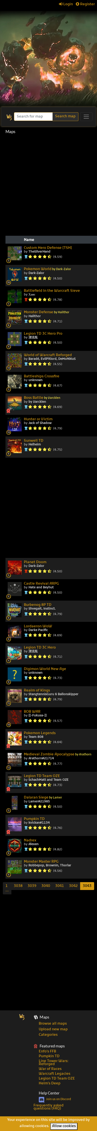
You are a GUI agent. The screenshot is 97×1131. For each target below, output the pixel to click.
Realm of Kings (37, 690)
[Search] (33, 116)
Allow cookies (64, 1126)
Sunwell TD (33, 441)
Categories (48, 1035)
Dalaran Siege (43, 798)
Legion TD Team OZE (42, 776)
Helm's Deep (49, 1083)
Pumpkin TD (34, 819)
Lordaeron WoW (38, 626)
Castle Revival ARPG (41, 584)
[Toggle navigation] (86, 116)
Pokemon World (47, 269)
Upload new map (53, 1029)
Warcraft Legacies (54, 1074)
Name (29, 240)
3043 (87, 886)
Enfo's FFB (47, 1051)
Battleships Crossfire (41, 376)
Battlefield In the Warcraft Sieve (52, 291)
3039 (32, 886)
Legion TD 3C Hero (40, 647)
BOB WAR (32, 712)
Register (85, 4)
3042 (73, 886)
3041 (59, 886)
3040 (45, 886)
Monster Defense (46, 312)
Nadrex (30, 840)
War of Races (50, 1069)
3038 (18, 886)
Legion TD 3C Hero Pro (43, 334)
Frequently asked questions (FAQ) (48, 1107)
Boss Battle (42, 398)
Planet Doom (35, 562)
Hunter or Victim (38, 419)
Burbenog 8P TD (37, 605)
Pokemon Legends (40, 733)
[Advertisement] (48, 57)
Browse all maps (53, 1024)
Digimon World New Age (45, 669)
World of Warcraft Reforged (48, 355)
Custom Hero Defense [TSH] (48, 248)
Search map (65, 116)
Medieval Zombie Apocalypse (57, 754)
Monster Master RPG (41, 862)
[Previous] (7, 888)
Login (66, 4)
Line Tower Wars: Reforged (54, 1062)
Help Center (49, 1093)
